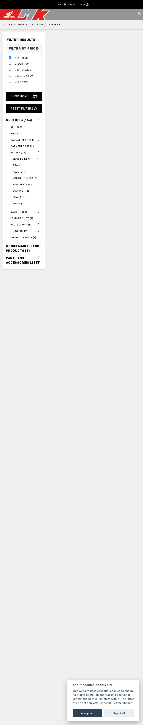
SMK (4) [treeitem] (17, 203)
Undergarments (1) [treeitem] (23, 237)
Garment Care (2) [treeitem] (22, 146)
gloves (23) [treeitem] (26, 152)
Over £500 (22, 81)
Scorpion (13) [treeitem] (22, 190)
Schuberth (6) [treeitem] (22, 184)
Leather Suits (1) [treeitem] (21, 218)
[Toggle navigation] (139, 14)
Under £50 (22, 63)
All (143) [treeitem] (16, 127)
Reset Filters (24, 108)
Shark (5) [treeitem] (19, 197)
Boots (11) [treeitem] (17, 133)
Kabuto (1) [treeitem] (19, 171)
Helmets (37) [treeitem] (26, 159)
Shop (21, 24)
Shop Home (24, 96)
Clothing (37, 24)
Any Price (21, 57)
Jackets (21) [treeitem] (26, 212)
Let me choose (122, 703)
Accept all (87, 713)
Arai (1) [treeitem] (17, 165)
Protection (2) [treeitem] (26, 224)
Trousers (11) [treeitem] (26, 231)
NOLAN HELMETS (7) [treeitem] (25, 178)
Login (84, 4)
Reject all (119, 713)
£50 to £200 (23, 69)
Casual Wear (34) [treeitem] (26, 140)
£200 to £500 (24, 75)
